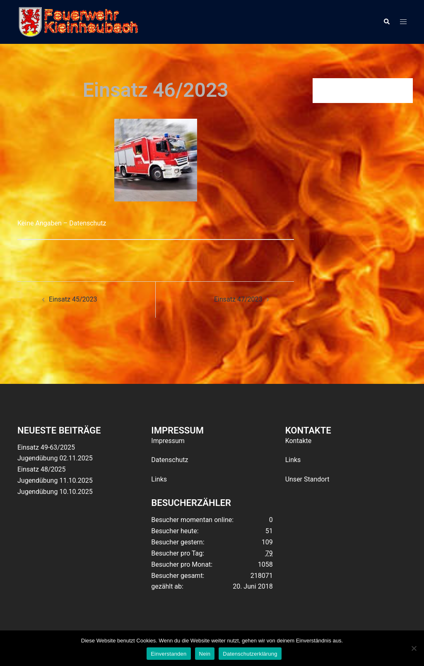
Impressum (168, 441)
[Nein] (414, 648)
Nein (205, 654)
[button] (386, 22)
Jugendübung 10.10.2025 (55, 492)
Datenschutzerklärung (250, 654)
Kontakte (298, 441)
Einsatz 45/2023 (73, 299)
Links (159, 479)
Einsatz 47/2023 (238, 299)
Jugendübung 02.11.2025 (55, 458)
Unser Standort (307, 479)
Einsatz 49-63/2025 (46, 447)
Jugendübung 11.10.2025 (55, 480)
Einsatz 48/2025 (41, 469)
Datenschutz (169, 460)
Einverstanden (168, 654)
